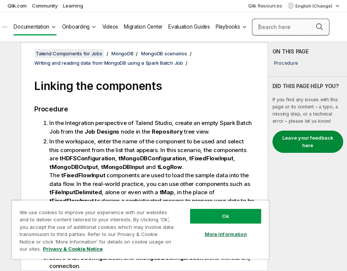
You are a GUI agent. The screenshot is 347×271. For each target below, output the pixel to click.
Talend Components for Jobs (69, 53)
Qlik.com (17, 6)
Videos (110, 27)
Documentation (31, 27)
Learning (73, 6)
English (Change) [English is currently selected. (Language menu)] (314, 6)
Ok (225, 216)
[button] (319, 26)
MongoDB (122, 53)
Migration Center (143, 27)
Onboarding (76, 27)
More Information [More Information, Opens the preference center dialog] (226, 234)
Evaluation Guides (189, 27)
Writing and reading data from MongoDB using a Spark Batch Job (108, 63)
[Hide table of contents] (9, 53)
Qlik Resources (265, 6)
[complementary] (307, 156)
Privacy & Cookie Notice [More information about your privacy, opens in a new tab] (73, 249)
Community (45, 6)
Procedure (286, 63)
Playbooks (228, 27)
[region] (140, 229)
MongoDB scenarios (164, 53)
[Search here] (291, 27)
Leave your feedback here (307, 141)
